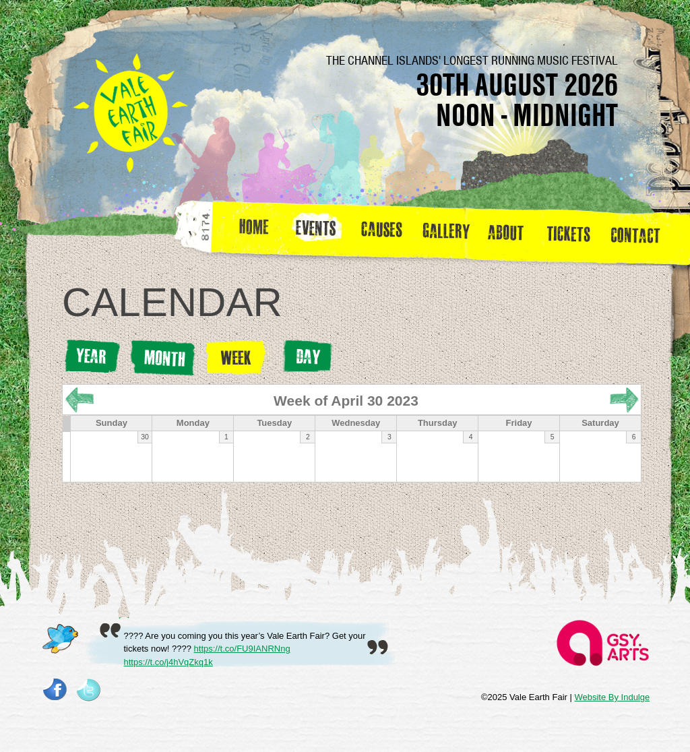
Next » (624, 400)
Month (163, 358)
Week (237, 357)
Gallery (449, 232)
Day (307, 356)
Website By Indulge (612, 697)
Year (92, 356)
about (505, 232)
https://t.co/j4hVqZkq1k (168, 662)
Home (255, 232)
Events (320, 232)
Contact (641, 232)
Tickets (573, 232)
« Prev (79, 400)
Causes (381, 232)
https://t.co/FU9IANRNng (242, 649)
